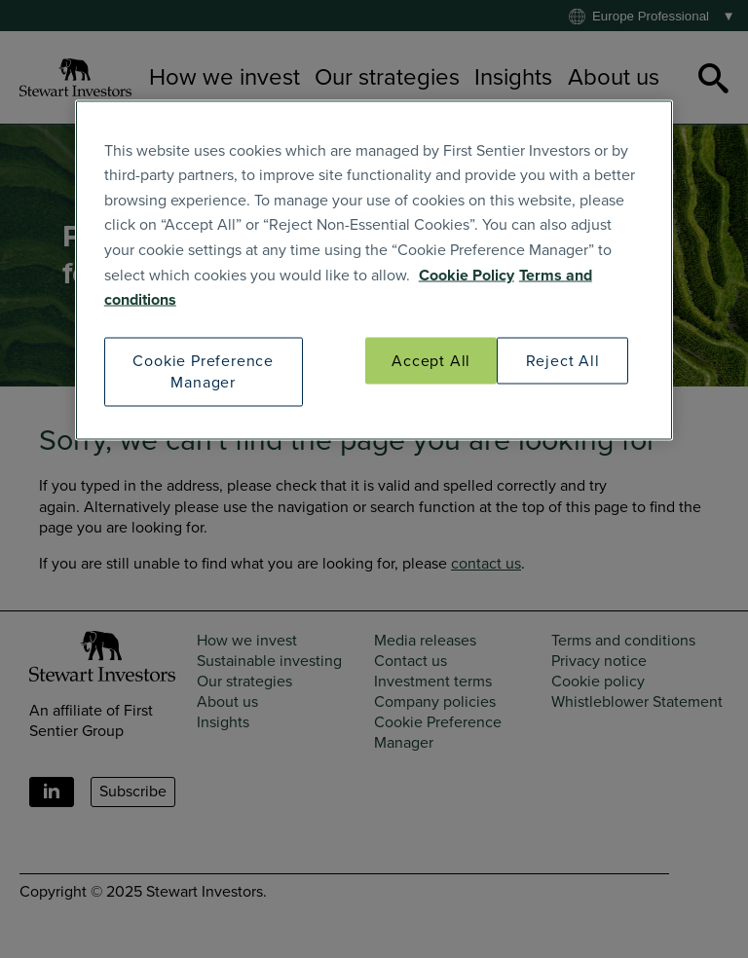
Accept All (431, 360)
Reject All (563, 360)
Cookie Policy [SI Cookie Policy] (466, 274)
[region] (374, 269)
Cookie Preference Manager (203, 370)
